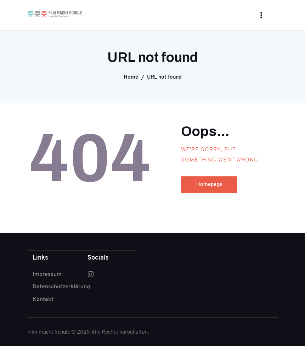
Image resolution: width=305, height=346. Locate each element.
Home (131, 76)
